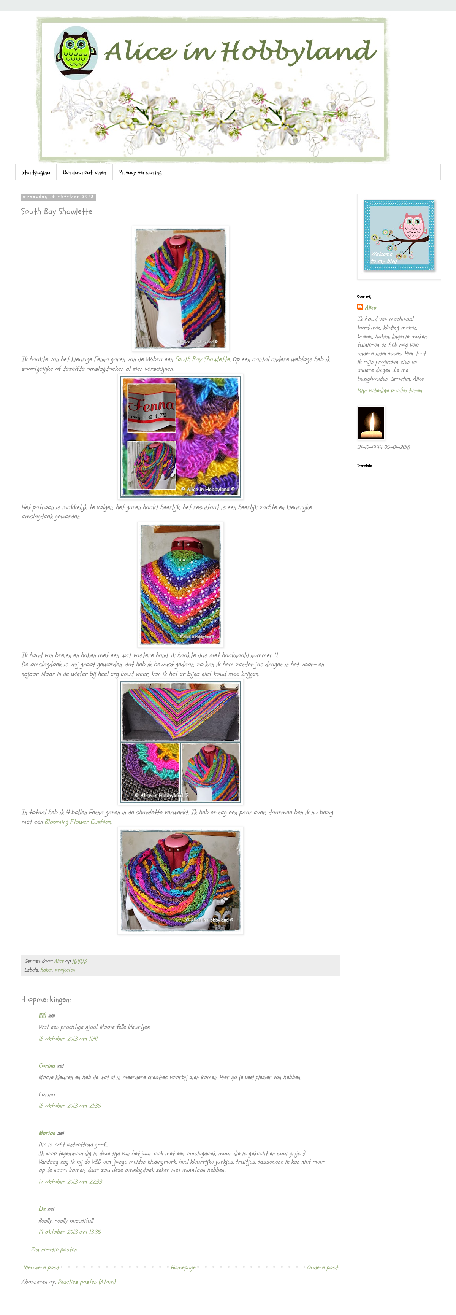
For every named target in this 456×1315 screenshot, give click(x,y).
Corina (46, 1066)
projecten (65, 969)
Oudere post (322, 1267)
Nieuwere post (41, 1267)
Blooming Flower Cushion (77, 822)
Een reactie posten (54, 1249)
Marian (46, 1133)
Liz (41, 1209)
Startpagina (36, 172)
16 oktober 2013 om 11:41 (67, 1039)
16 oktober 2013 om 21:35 (69, 1106)
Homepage (183, 1267)
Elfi (42, 1015)
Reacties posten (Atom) (86, 1282)
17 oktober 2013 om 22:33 (70, 1182)
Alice (370, 308)
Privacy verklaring (140, 172)
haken (46, 969)
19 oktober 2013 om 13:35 (69, 1232)
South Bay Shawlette (202, 359)
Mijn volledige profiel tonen (389, 390)
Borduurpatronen (84, 172)
